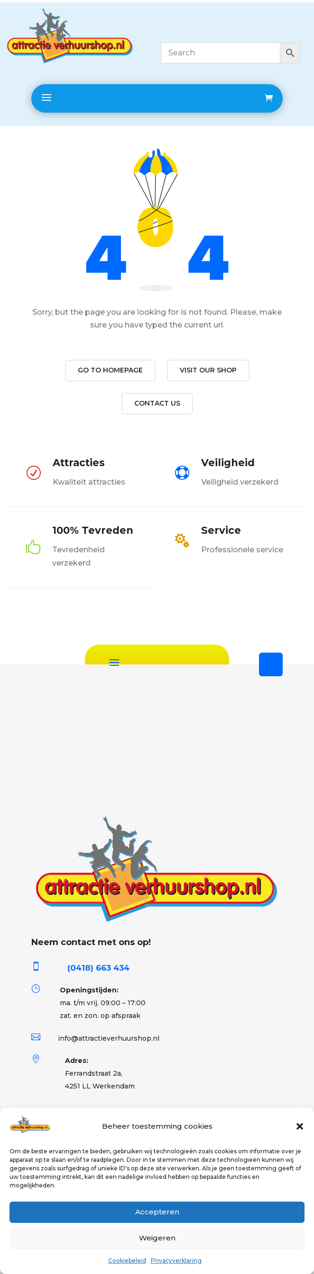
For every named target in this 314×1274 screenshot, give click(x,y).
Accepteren (157, 1211)
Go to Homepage (110, 370)
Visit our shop (208, 370)
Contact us (157, 403)
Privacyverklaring (176, 1260)
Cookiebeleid (127, 1260)
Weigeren (157, 1237)
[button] (300, 1126)
